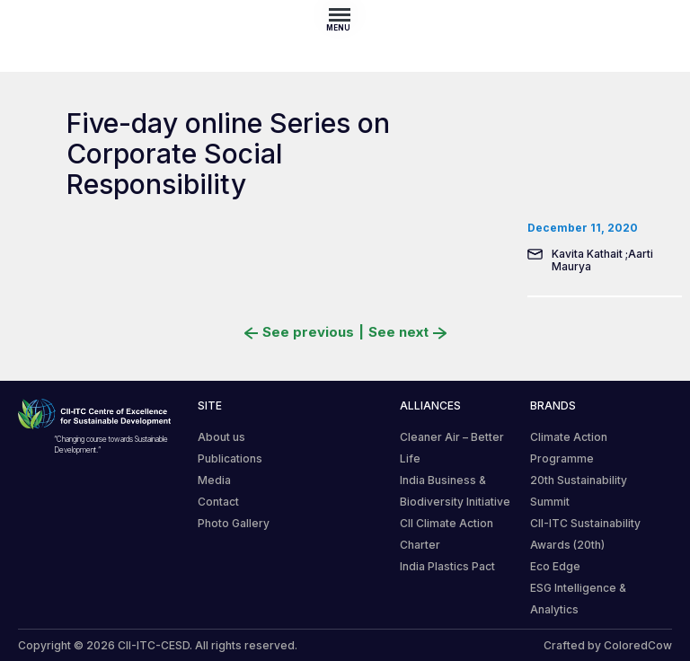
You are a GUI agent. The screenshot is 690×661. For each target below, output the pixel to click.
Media (214, 480)
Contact (218, 501)
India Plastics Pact (447, 566)
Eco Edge (555, 566)
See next (407, 332)
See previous (299, 332)
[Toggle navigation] (345, 14)
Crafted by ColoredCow (608, 645)
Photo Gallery (234, 523)
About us (221, 437)
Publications (230, 458)
